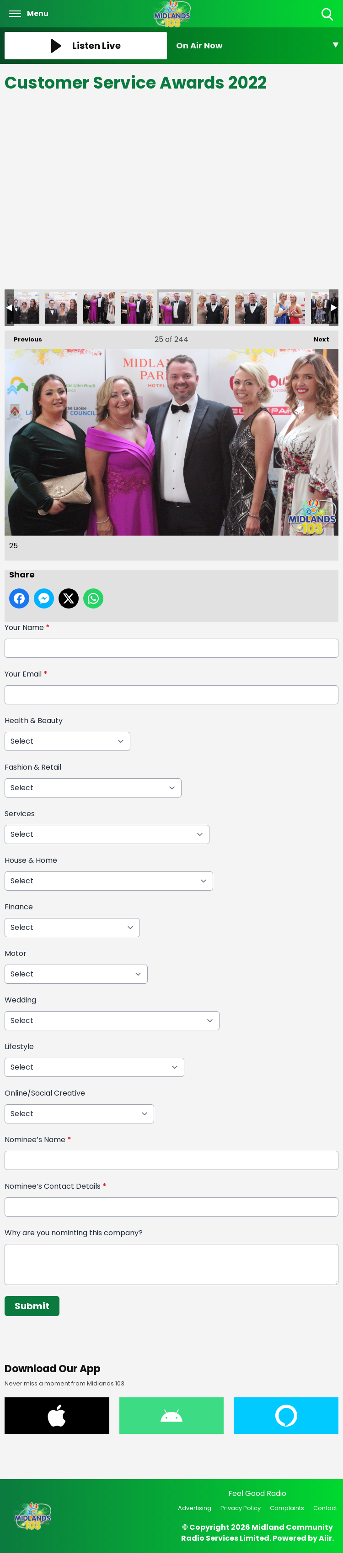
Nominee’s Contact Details (56, 1186)
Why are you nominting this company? (74, 1233)
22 (61, 308)
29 (327, 308)
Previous (23, 337)
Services (20, 813)
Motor (16, 953)
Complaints (287, 1508)
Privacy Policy (240, 1508)
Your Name (27, 627)
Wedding (20, 1000)
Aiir (325, 1538)
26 (213, 308)
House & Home (31, 860)
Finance (19, 907)
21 (23, 308)
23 (99, 308)
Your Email (26, 674)
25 (175, 308)
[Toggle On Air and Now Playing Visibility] (257, 45)
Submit (32, 1306)
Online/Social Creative (45, 1093)
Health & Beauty (34, 720)
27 (251, 308)
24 (137, 308)
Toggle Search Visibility (328, 15)
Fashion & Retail (33, 767)
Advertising (194, 1508)
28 (289, 308)
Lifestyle (19, 1046)
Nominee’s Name (38, 1139)
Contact (325, 1508)
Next (317, 337)
